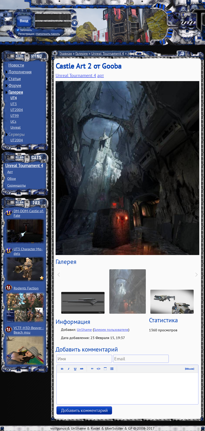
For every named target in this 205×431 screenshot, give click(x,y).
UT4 (13, 98)
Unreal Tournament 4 (24, 165)
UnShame (84, 329)
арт (100, 75)
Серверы (16, 134)
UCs (13, 121)
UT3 (13, 103)
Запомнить (24, 30)
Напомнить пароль (48, 34)
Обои (11, 178)
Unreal (15, 127)
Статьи (14, 78)
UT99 (14, 115)
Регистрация (26, 34)
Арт (10, 171)
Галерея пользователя (111, 329)
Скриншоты (16, 185)
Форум (14, 85)
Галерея (15, 92)
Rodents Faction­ (26, 288)
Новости (16, 65)
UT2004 (16, 109)
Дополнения (20, 72)
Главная (66, 53)
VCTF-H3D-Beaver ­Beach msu (29, 330)
